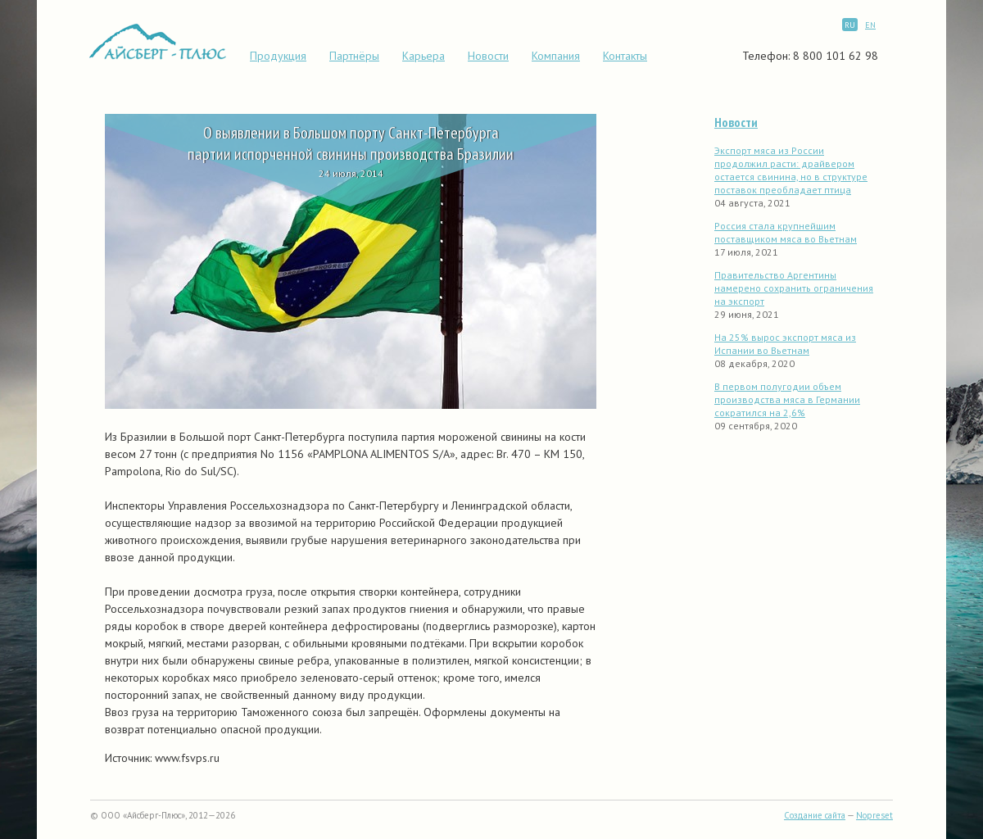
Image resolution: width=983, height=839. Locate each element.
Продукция (278, 55)
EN (870, 25)
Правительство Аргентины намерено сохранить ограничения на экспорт (793, 288)
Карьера (423, 55)
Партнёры (354, 55)
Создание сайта (814, 815)
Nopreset (874, 815)
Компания (556, 55)
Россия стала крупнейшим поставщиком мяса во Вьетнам (785, 232)
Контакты (625, 55)
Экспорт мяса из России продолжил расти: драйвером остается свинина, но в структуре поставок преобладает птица (790, 170)
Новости (488, 55)
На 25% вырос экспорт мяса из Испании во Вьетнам (785, 343)
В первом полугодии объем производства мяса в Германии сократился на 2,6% (787, 399)
